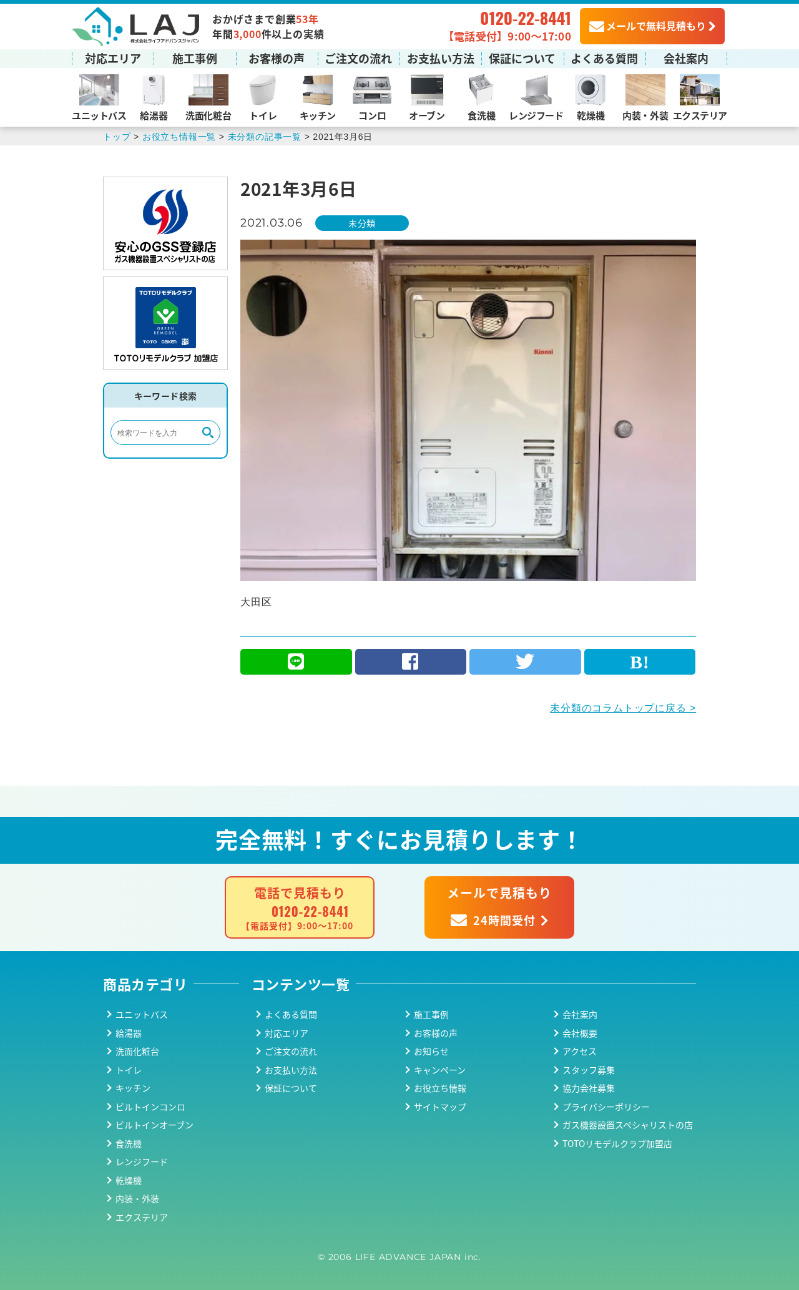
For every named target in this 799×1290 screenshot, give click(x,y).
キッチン (318, 115)
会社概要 (579, 1033)
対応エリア (113, 58)
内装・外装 (645, 115)
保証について (522, 58)
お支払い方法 (440, 58)
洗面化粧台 (208, 115)
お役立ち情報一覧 (179, 137)
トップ (116, 137)
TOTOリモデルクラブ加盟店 (617, 1143)
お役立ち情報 (440, 1088)
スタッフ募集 (588, 1069)
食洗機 (481, 115)
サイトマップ (440, 1106)
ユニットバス (99, 115)
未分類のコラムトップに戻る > (623, 708)
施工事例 (194, 58)
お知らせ (431, 1051)
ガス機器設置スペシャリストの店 (627, 1124)
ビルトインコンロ (150, 1106)
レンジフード (536, 115)
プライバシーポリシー (606, 1106)
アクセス (579, 1051)
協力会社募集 (588, 1088)
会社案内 (686, 58)
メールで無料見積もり (647, 25)
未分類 (361, 223)
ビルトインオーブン (154, 1124)
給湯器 (153, 115)
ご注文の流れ (358, 58)
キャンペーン (440, 1069)
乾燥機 (590, 115)
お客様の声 (276, 58)
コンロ (372, 115)
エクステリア (700, 115)
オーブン (426, 115)
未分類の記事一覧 (264, 137)
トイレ (263, 115)
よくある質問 (604, 58)
